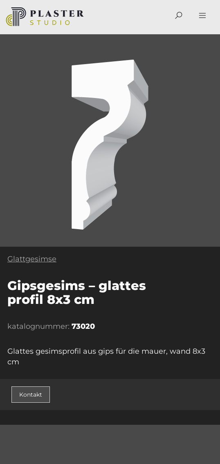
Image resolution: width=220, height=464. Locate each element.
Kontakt (30, 394)
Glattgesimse (31, 258)
